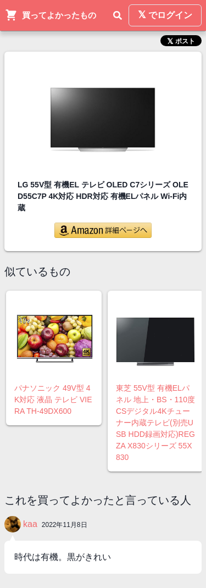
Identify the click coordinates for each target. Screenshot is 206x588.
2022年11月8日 (64, 525)
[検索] (118, 15)
